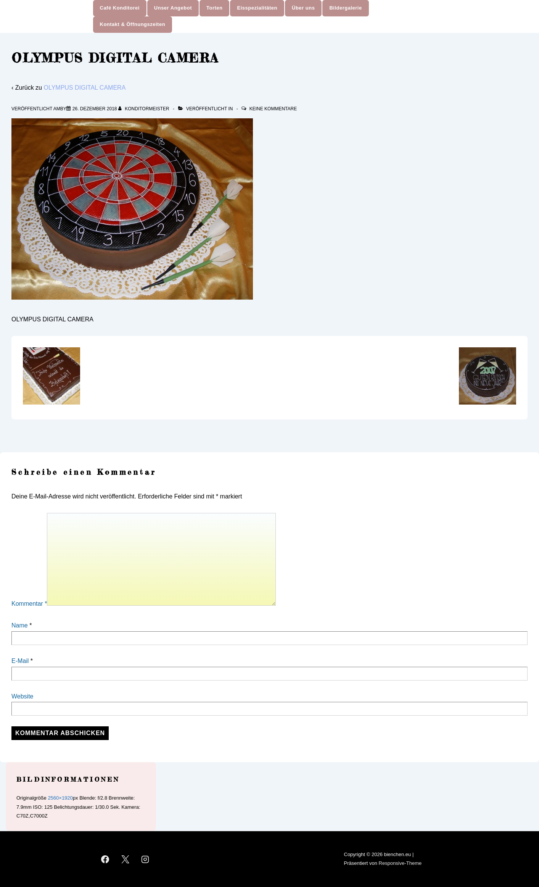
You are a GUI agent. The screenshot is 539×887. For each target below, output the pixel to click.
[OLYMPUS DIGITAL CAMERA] (94, 108)
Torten (214, 8)
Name (19, 625)
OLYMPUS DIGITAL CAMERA (84, 87)
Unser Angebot (173, 8)
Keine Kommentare (273, 108)
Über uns (303, 8)
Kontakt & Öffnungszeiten (133, 24)
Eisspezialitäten (257, 8)
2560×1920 (60, 798)
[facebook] (105, 859)
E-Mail (20, 661)
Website (22, 696)
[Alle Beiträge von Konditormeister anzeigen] (144, 108)
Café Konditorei (120, 8)
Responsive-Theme (400, 863)
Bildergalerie (345, 8)
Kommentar (29, 603)
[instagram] (145, 859)
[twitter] (125, 859)
